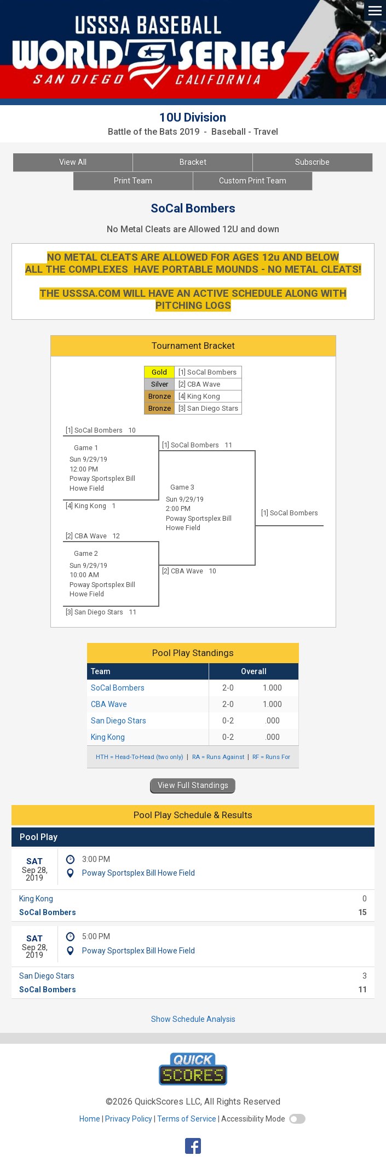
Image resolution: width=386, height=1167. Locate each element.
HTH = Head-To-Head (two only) (139, 757)
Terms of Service (186, 1118)
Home (89, 1118)
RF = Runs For (271, 757)
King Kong (108, 737)
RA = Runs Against (218, 757)
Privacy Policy (128, 1118)
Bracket (193, 162)
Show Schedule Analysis (193, 1019)
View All (73, 162)
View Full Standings (193, 785)
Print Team (133, 180)
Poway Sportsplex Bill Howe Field (138, 873)
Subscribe (312, 162)
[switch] (297, 1119)
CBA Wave (109, 704)
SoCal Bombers (118, 687)
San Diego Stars (118, 720)
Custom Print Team (252, 180)
